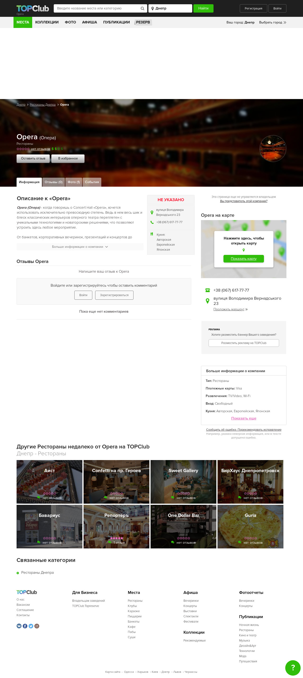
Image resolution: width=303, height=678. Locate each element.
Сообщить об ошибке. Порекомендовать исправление (243, 430)
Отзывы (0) (53, 182)
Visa (239, 388)
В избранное (68, 158)
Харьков (142, 672)
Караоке (134, 611)
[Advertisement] (151, 63)
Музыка (244, 640)
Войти (277, 8)
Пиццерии (135, 616)
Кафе (131, 627)
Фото (70, 22)
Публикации (116, 22)
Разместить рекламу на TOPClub (243, 343)
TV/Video (235, 396)
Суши (131, 637)
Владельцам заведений (88, 601)
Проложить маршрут (231, 309)
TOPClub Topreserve (85, 606)
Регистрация (253, 8)
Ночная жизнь (249, 625)
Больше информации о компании (80, 247)
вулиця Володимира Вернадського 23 (170, 212)
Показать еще (243, 418)
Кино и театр (247, 635)
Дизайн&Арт (247, 646)
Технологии (247, 651)
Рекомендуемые (194, 640)
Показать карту (244, 258)
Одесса (129, 672)
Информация (29, 182)
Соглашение (25, 610)
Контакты (23, 615)
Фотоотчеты (251, 592)
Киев (155, 672)
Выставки (190, 611)
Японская (163, 250)
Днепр (21, 105)
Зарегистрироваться (114, 295)
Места (23, 22)
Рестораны (25, 144)
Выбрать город (270, 22)
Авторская (164, 240)
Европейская (166, 245)
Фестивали (190, 622)
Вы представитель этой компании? (243, 201)
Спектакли (190, 616)
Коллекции (47, 22)
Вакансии (23, 605)
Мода (242, 656)
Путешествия (248, 661)
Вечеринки (191, 601)
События (92, 182)
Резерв (143, 22)
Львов (177, 672)
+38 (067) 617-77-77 (169, 222)
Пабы (132, 632)
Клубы (132, 606)
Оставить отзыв (33, 158)
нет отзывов (40, 149)
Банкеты (133, 622)
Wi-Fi (246, 396)
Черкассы (191, 672)
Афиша (89, 22)
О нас (20, 599)
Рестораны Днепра (43, 105)
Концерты (190, 606)
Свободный (224, 404)
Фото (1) (74, 182)
